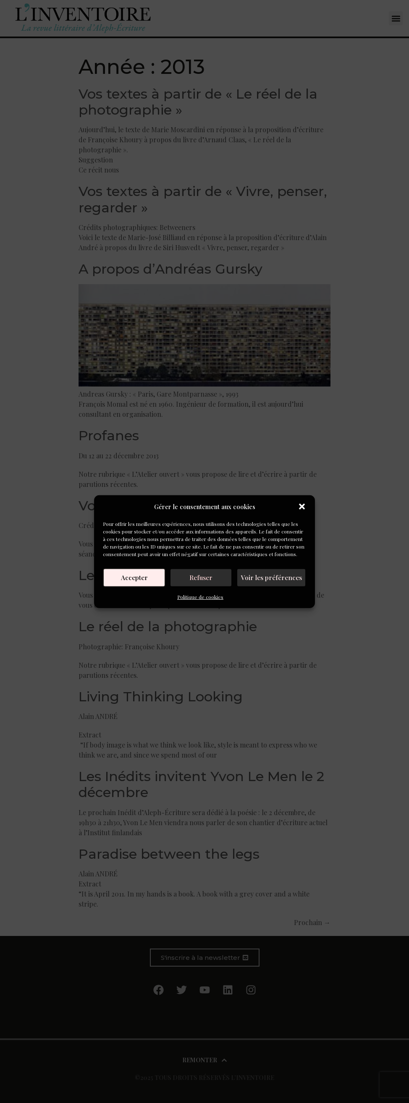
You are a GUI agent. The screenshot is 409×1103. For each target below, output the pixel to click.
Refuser (203, 577)
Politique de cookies (200, 596)
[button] (302, 506)
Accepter (135, 577)
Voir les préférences (273, 577)
